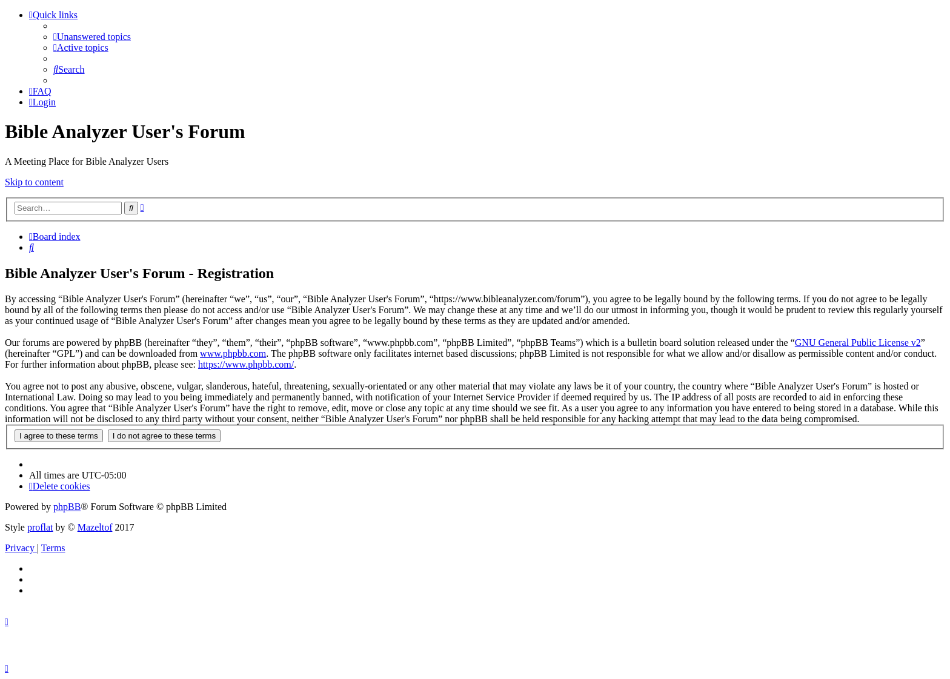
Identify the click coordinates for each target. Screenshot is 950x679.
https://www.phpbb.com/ (246, 364)
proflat (40, 527)
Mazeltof (95, 527)
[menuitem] (92, 36)
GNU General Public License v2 (858, 342)
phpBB (67, 507)
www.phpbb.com (233, 353)
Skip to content (34, 182)
